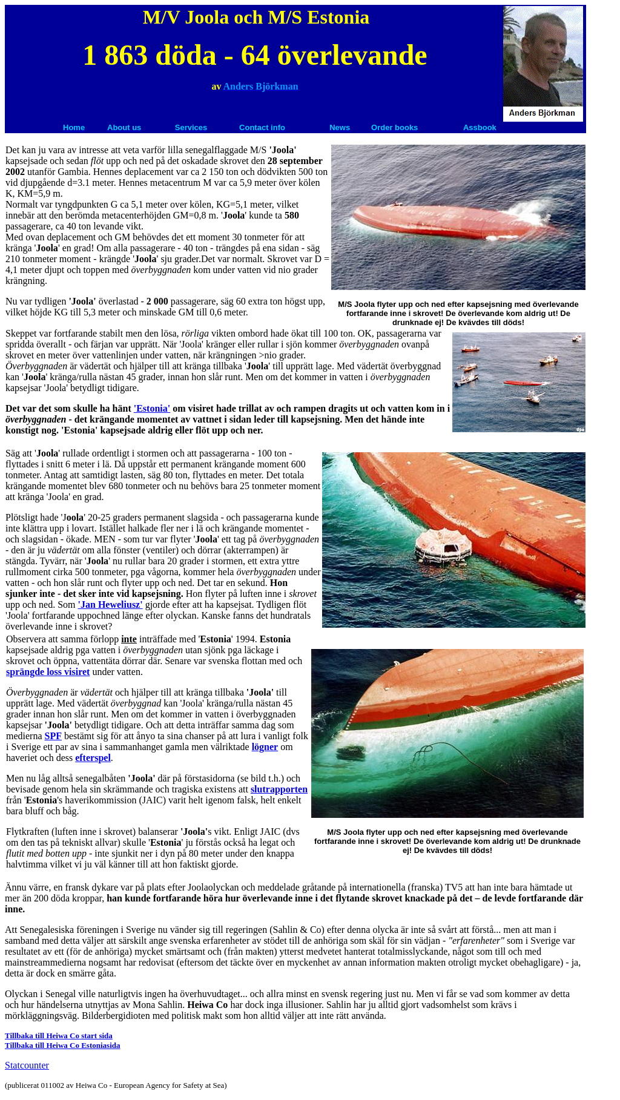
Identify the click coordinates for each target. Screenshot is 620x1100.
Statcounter (27, 1065)
